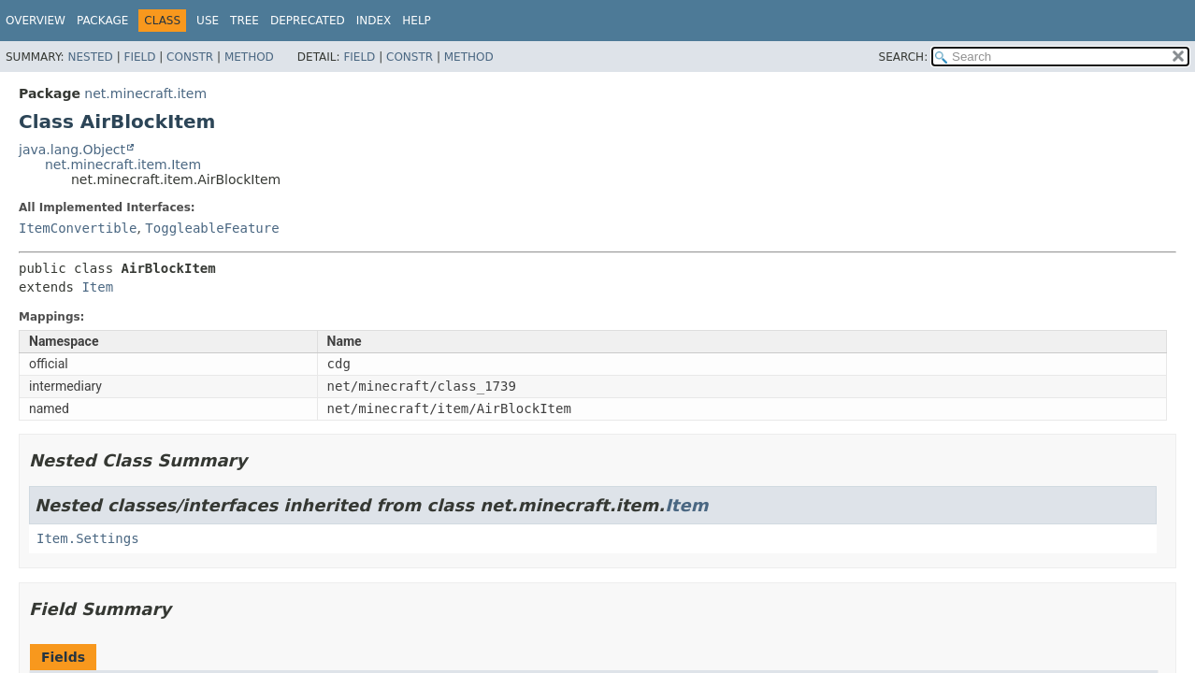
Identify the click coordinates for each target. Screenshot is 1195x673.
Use (207, 20)
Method (249, 57)
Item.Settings (87, 538)
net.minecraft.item (145, 93)
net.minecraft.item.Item (123, 164)
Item (97, 286)
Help (416, 20)
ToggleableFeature (212, 228)
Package (102, 20)
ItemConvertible (78, 228)
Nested (89, 57)
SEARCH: (904, 57)
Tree (244, 20)
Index (374, 20)
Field (139, 57)
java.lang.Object (72, 149)
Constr (189, 57)
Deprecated (307, 20)
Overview (35, 20)
